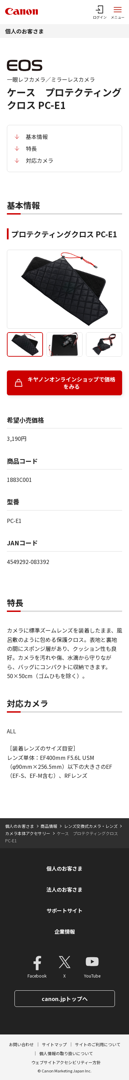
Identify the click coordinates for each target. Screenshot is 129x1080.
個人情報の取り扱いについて (66, 1053)
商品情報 (49, 826)
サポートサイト (64, 910)
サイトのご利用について (97, 1044)
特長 (31, 148)
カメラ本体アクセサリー (27, 833)
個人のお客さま (24, 31)
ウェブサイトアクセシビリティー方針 (66, 1062)
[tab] (25, 344)
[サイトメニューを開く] (117, 12)
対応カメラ (39, 160)
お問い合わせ (21, 1044)
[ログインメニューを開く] (99, 12)
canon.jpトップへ (65, 998)
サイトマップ (54, 1044)
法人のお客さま (64, 889)
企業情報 (64, 931)
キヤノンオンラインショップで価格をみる (71, 382)
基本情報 (37, 136)
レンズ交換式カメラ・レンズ (91, 826)
